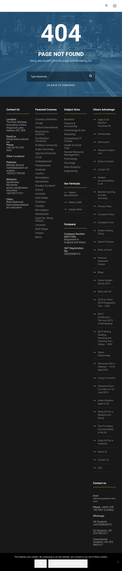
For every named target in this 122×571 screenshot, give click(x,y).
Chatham (40, 201)
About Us (102, 451)
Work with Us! (104, 291)
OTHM (39, 123)
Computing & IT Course (73, 140)
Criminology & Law (74, 130)
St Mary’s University (46, 145)
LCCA (38, 157)
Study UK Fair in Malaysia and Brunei (105, 414)
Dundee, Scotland (45, 185)
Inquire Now (75, 209)
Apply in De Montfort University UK (104, 122)
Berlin (38, 237)
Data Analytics (72, 166)
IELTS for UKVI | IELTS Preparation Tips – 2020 (106, 302)
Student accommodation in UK (106, 180)
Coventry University (46, 119)
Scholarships (104, 134)
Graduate (40, 169)
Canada (39, 205)
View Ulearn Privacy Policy (68, 563)
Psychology (70, 158)
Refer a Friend (105, 250)
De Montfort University (42, 140)
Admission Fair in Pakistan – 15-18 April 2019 (106, 366)
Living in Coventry (106, 378)
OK (40, 563)
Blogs (100, 272)
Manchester (42, 181)
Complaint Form (106, 222)
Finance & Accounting (70, 125)
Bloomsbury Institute (42, 133)
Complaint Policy (106, 214)
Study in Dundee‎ (106, 161)
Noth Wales (41, 197)
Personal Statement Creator (103, 261)
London (39, 173)
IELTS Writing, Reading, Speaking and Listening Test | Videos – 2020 (105, 338)
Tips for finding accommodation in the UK (106, 429)
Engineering (71, 170)
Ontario (39, 232)
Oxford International (46, 127)
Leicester (40, 193)
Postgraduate (43, 165)
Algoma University (45, 153)
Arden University (44, 149)
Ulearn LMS (75, 202)
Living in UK (103, 169)
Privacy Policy (105, 206)
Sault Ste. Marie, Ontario (44, 219)
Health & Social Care (72, 147)
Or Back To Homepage (61, 85)
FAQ (100, 468)
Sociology (69, 162)
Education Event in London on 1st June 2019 (106, 389)
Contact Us (103, 460)
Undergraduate (43, 161)
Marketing (69, 134)
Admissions (104, 142)
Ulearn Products (106, 241)
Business (69, 119)
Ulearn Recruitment (71, 194)
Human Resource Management (74, 153)
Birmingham (42, 177)
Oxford (39, 189)
